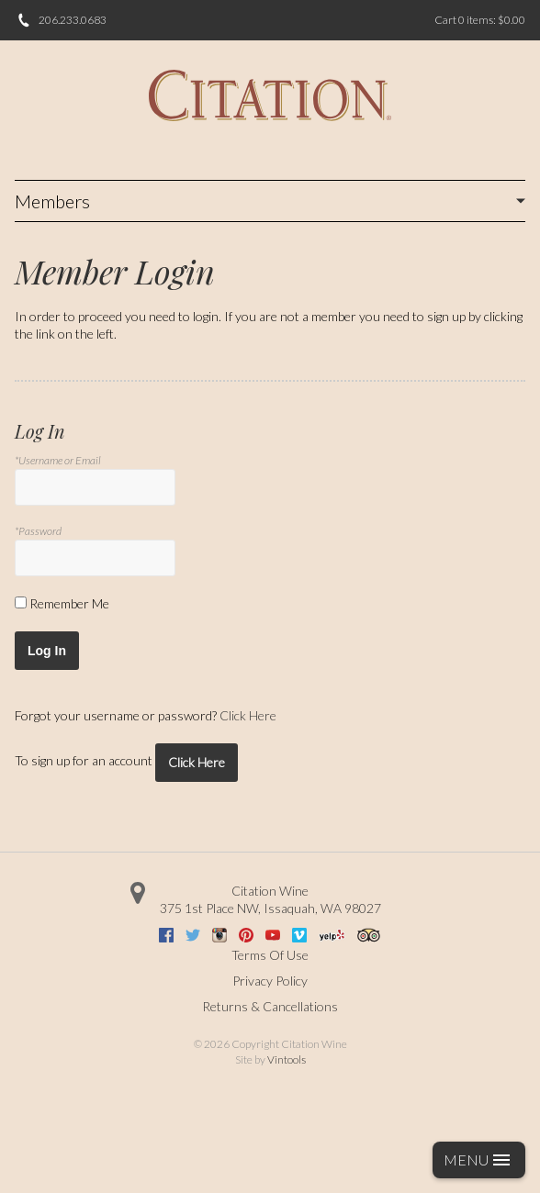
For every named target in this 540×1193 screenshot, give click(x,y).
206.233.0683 (73, 20)
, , (270, 908)
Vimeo (299, 935)
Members (52, 201)
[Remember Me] (21, 602)
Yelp (332, 935)
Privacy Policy (270, 980)
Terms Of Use (270, 955)
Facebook (166, 935)
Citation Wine (270, 890)
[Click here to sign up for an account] (196, 762)
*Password (38, 531)
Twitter (193, 935)
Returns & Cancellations (270, 1006)
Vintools (286, 1059)
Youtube (272, 935)
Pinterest (246, 935)
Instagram (219, 935)
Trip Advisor (368, 935)
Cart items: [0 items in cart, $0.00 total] (479, 20)
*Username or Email (58, 460)
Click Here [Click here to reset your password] (247, 715)
